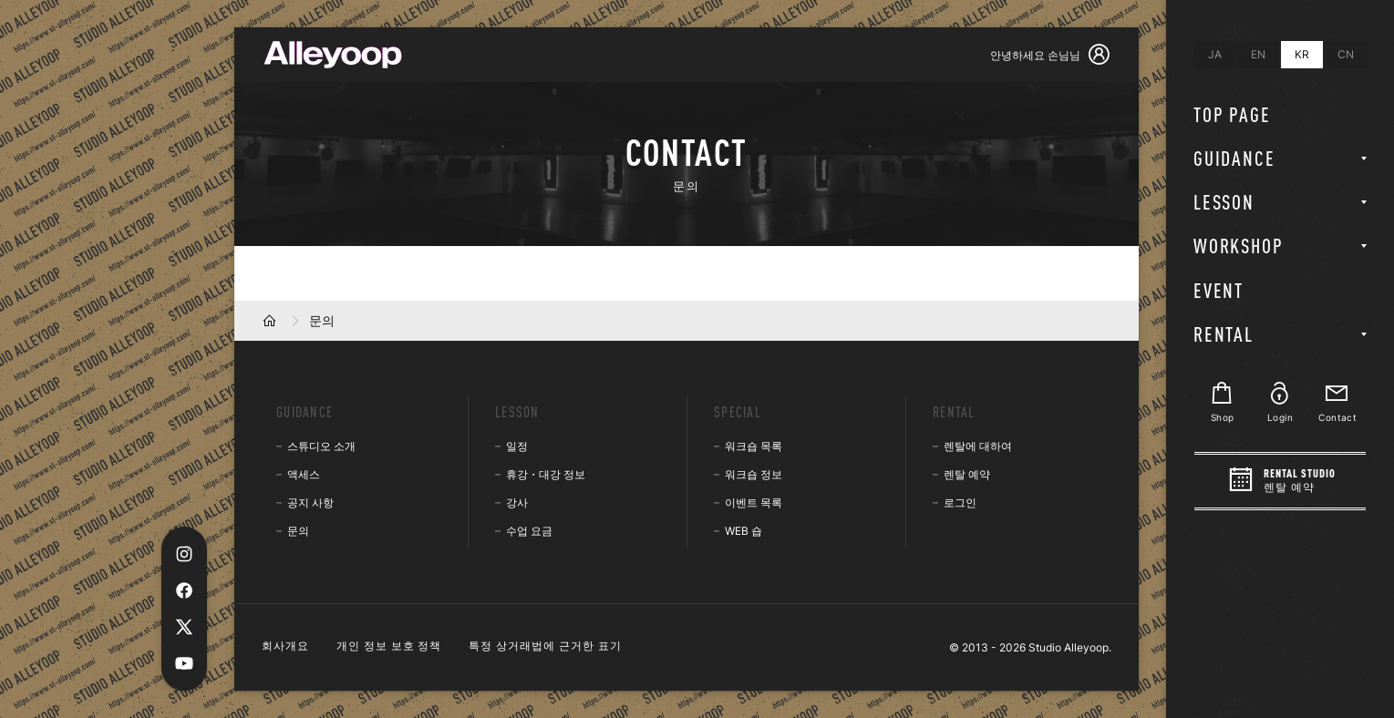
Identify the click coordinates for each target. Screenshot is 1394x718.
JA (1215, 54)
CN (1345, 54)
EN (1258, 54)
